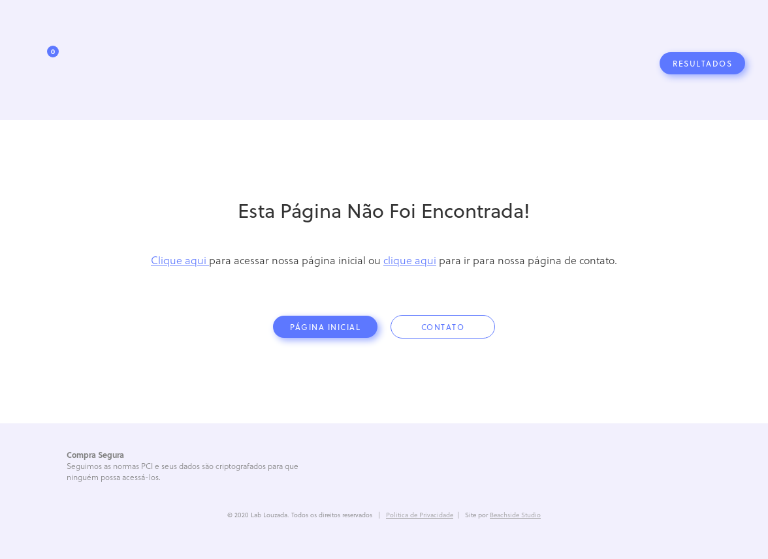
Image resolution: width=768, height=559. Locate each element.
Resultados (702, 63)
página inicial (325, 327)
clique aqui (409, 259)
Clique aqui (180, 259)
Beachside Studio (515, 514)
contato (443, 327)
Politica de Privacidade (419, 514)
